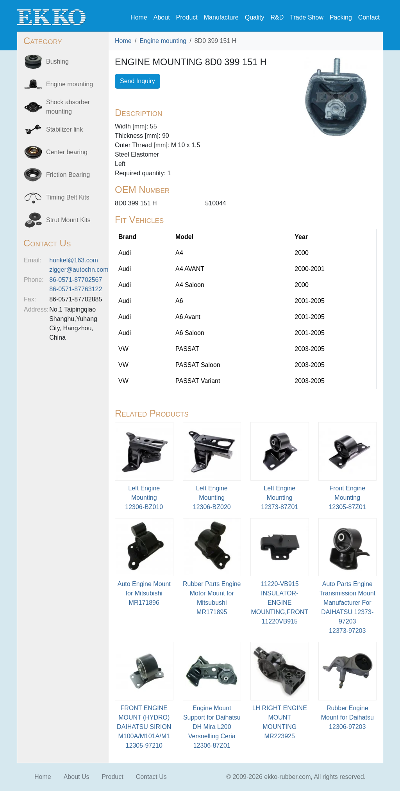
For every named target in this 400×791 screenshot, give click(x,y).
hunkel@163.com (73, 260)
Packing (341, 17)
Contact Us (151, 776)
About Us (76, 776)
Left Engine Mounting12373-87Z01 (279, 497)
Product (187, 17)
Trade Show (306, 17)
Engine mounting (162, 40)
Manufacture (221, 17)
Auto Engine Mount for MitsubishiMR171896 (144, 593)
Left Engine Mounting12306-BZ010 (144, 497)
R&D (277, 17)
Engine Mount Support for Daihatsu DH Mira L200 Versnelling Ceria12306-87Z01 (212, 727)
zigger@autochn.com (78, 269)
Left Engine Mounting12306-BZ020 (212, 497)
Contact (369, 17)
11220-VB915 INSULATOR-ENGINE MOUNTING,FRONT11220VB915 (279, 603)
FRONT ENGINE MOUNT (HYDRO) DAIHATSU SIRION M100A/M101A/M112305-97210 (144, 727)
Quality (254, 17)
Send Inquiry (137, 81)
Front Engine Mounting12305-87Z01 (347, 497)
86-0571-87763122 (75, 289)
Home (138, 17)
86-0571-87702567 (75, 279)
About (162, 17)
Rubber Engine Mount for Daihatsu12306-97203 (347, 717)
